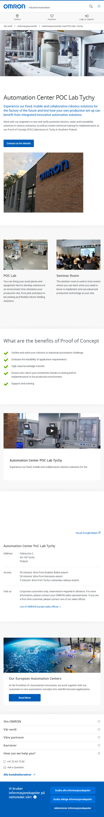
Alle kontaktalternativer (19, 774)
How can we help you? (19, 753)
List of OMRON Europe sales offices (41, 606)
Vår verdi (8, 26)
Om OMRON (12, 721)
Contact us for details (19, 143)
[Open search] (91, 6)
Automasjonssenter (27, 26)
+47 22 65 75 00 (14, 761)
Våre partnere (14, 737)
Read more (25, 697)
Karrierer (10, 745)
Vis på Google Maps (86, 532)
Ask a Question (14, 767)
